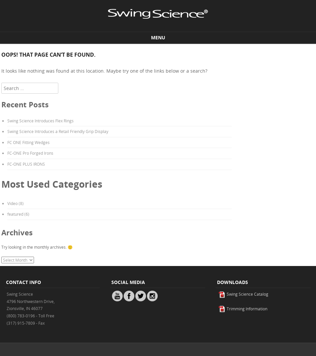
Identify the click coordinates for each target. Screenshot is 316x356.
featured (15, 214)
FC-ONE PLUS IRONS (26, 164)
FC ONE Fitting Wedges (28, 142)
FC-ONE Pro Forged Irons (30, 153)
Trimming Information (242, 308)
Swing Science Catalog (243, 294)
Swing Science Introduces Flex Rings (40, 120)
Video (12, 203)
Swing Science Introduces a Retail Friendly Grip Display (57, 131)
